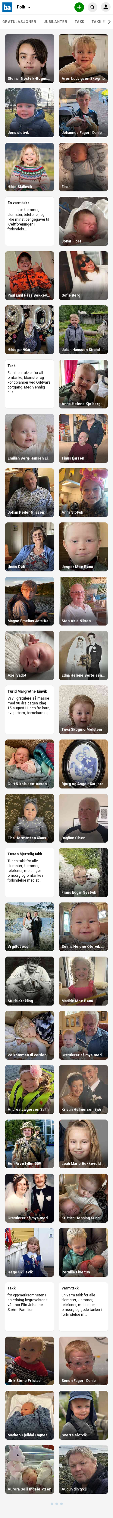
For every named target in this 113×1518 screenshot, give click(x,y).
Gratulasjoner (19, 22)
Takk (80, 22)
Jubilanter (55, 22)
